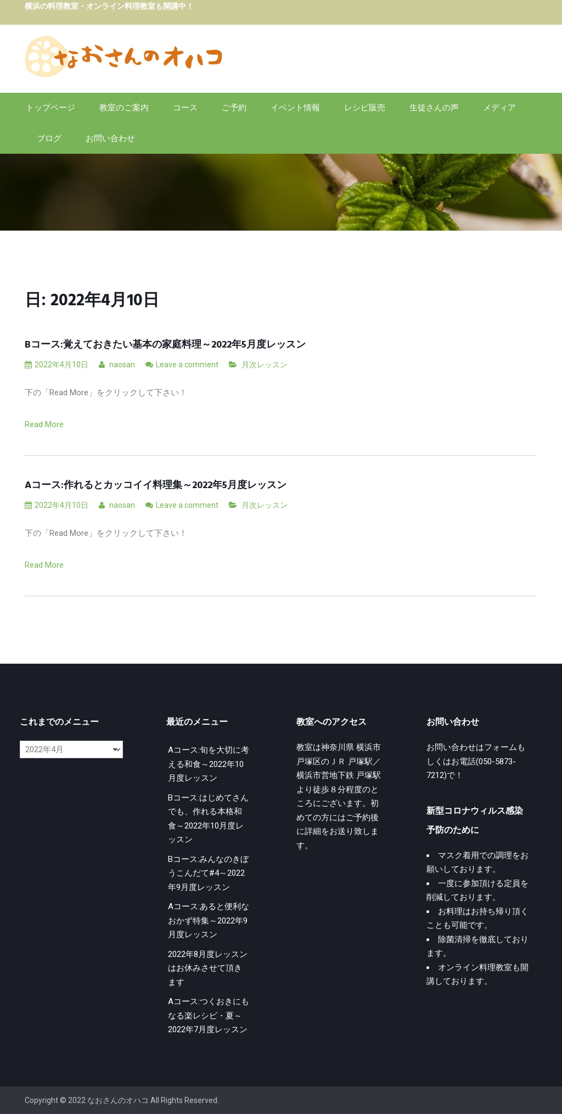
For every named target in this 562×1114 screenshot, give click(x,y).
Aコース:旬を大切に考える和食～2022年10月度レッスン (208, 764)
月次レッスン (264, 364)
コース (185, 108)
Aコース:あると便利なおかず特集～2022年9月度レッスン (208, 920)
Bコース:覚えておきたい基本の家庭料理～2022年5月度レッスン (165, 345)
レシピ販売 (364, 108)
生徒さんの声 (434, 108)
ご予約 (234, 108)
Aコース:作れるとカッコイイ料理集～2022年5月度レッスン (155, 486)
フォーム (500, 747)
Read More (44, 424)
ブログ (49, 138)
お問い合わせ (110, 138)
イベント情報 (295, 108)
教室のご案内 (124, 108)
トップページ (50, 108)
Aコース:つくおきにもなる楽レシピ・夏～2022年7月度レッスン (208, 1015)
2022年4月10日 (56, 364)
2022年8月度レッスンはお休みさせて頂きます (208, 968)
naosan (117, 364)
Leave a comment (187, 364)
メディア (499, 108)
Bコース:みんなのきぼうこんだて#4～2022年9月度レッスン (208, 873)
